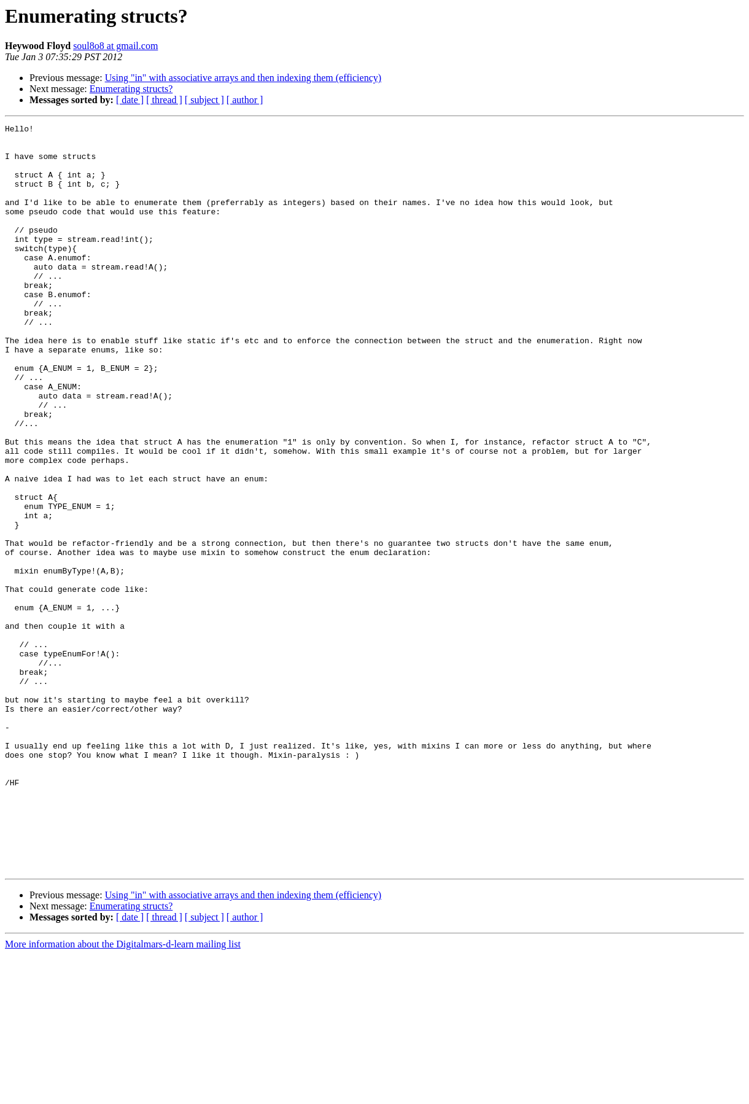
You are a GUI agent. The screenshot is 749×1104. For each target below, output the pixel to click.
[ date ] (130, 100)
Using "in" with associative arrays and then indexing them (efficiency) (243, 77)
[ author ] (245, 100)
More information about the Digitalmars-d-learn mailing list (123, 1093)
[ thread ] (164, 100)
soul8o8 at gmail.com (115, 46)
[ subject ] (204, 100)
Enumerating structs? (131, 89)
